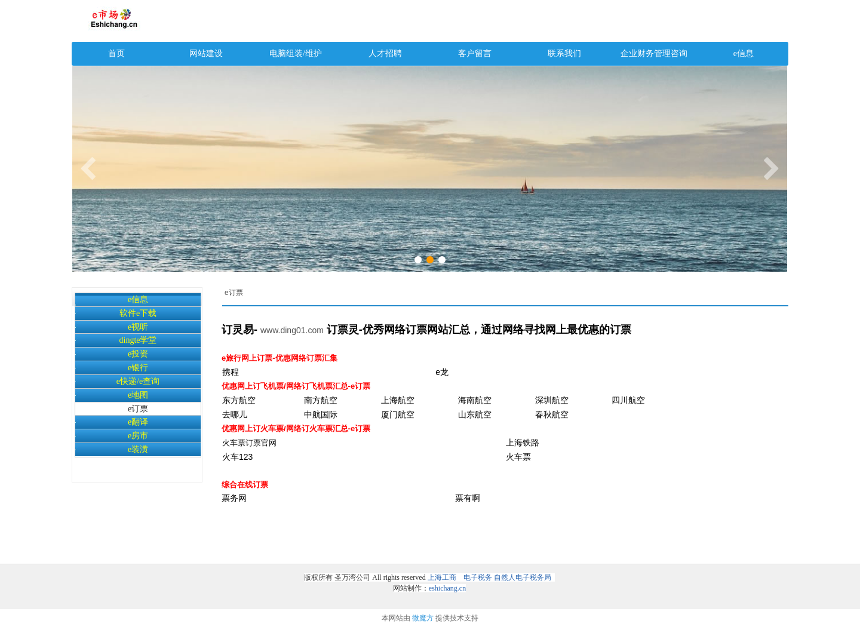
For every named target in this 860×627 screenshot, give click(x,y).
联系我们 (564, 53)
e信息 (743, 53)
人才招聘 (385, 53)
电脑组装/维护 (295, 53)
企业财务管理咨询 (654, 53)
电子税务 (477, 577)
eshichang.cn (447, 588)
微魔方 (423, 618)
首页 (116, 53)
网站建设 (206, 53)
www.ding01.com (292, 330)
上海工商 (442, 577)
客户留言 (475, 53)
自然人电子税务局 (522, 577)
